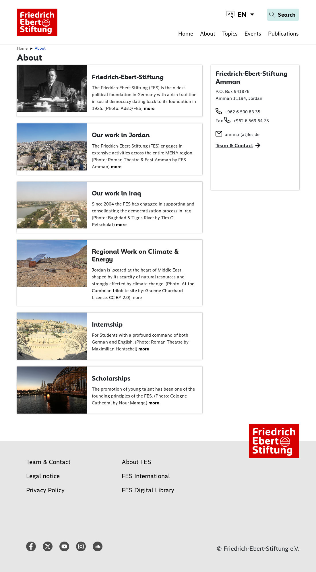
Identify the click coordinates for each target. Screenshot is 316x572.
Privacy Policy (45, 490)
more (149, 108)
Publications (283, 33)
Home (185, 33)
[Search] (283, 15)
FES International (146, 476)
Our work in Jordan (121, 135)
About (207, 33)
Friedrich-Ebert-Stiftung (128, 77)
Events (253, 33)
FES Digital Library (148, 490)
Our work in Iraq (116, 193)
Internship (107, 324)
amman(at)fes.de (242, 134)
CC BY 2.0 (119, 297)
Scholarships (111, 378)
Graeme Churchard (164, 290)
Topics (230, 33)
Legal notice (43, 476)
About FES (136, 462)
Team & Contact (234, 145)
